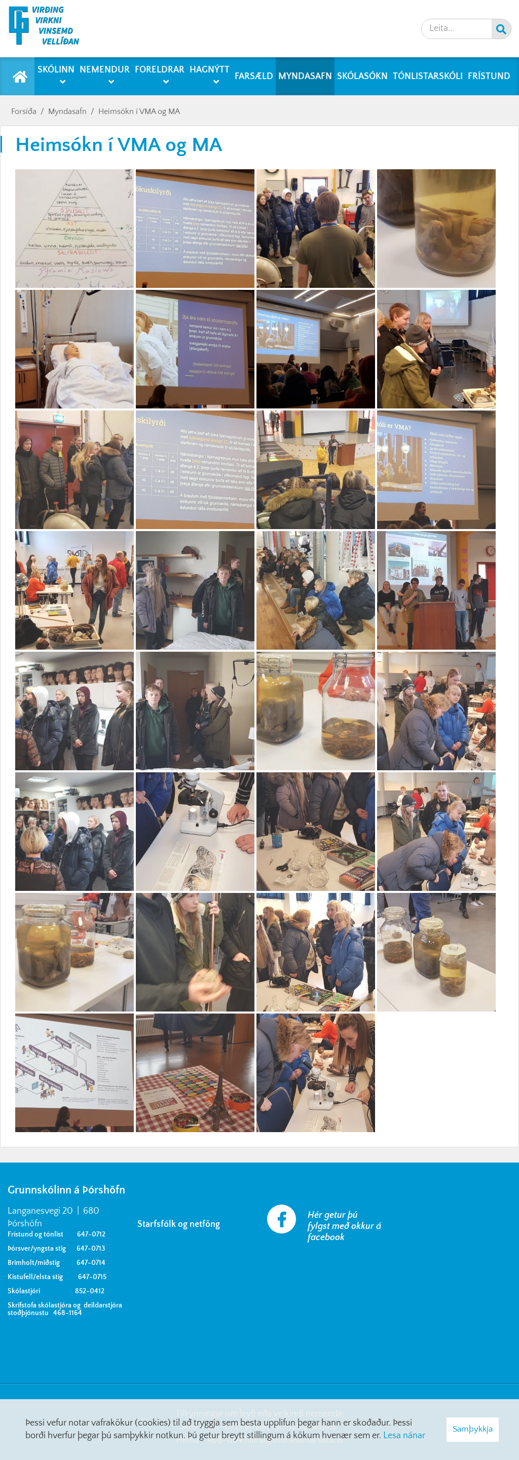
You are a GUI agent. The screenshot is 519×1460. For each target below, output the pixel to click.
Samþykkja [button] (473, 1429)
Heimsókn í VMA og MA (139, 111)
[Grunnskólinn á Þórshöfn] (50, 28)
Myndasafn (67, 111)
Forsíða (23, 111)
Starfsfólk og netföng (180, 1224)
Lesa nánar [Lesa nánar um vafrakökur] (404, 1436)
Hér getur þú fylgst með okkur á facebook (344, 1226)
